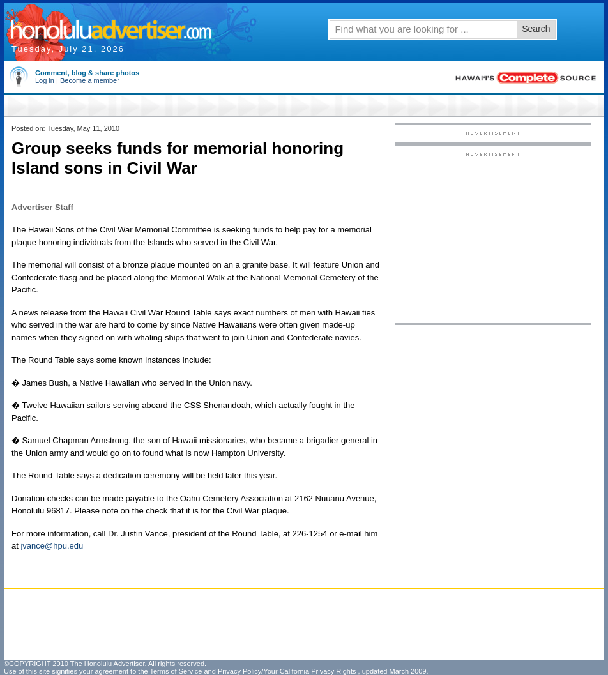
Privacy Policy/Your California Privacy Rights (287, 671)
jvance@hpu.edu (51, 545)
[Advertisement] (493, 237)
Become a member (89, 80)
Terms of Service (175, 671)
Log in (44, 80)
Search (536, 29)
